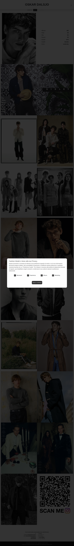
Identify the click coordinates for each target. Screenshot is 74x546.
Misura (44, 275)
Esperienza (31, 275)
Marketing (56, 275)
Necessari (18, 275)
